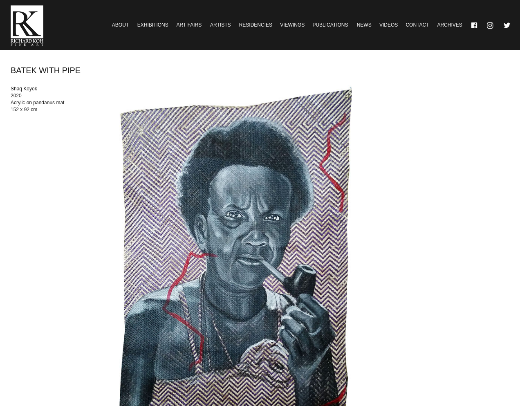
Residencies (255, 25)
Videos (388, 25)
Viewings (292, 25)
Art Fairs (189, 25)
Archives (449, 25)
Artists (220, 25)
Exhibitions (152, 25)
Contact (417, 25)
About (120, 25)
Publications (330, 25)
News (364, 25)
